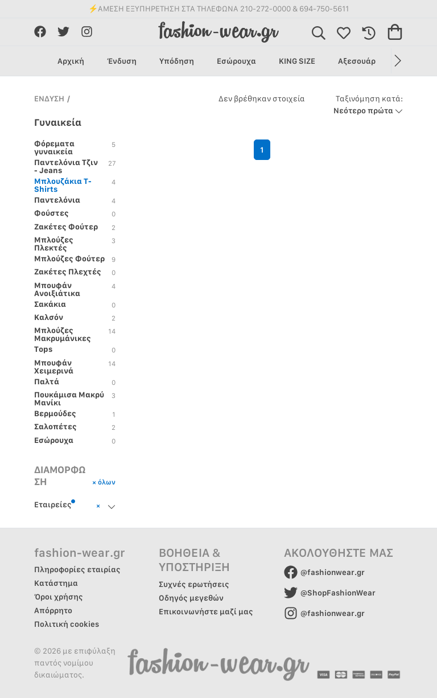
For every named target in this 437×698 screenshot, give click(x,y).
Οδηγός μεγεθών (191, 598)
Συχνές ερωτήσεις (194, 584)
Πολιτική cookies (66, 624)
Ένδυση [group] (122, 60)
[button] (397, 60)
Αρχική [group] (70, 60)
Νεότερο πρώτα (368, 104)
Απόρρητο (53, 610)
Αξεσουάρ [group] (357, 60)
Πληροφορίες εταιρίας (77, 569)
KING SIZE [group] (297, 60)
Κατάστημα (56, 583)
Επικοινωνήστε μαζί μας (206, 611)
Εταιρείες (55, 504)
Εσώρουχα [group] (236, 60)
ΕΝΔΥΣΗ (49, 98)
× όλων (104, 482)
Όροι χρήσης (58, 597)
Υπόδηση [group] (176, 60)
